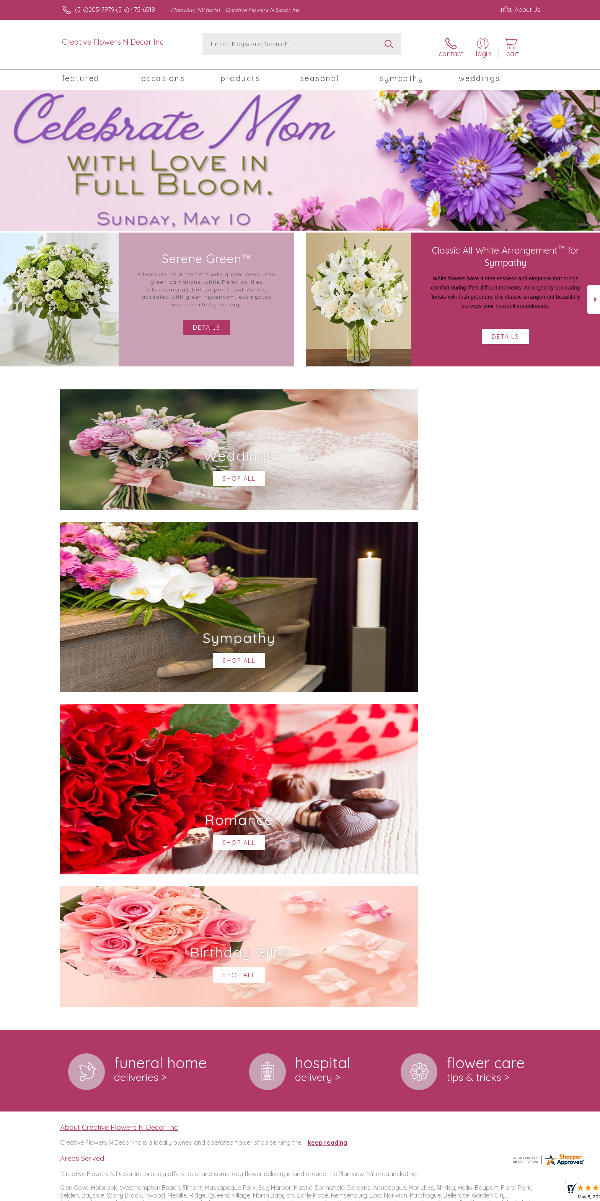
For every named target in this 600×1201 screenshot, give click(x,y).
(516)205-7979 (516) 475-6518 (115, 9)
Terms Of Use (372, 1193)
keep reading (327, 823)
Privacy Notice (417, 1193)
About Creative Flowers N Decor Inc (119, 807)
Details (505, 331)
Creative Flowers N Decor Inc (113, 42)
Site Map (520, 1193)
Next (593, 294)
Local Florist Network (472, 1193)
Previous (6, 294)
